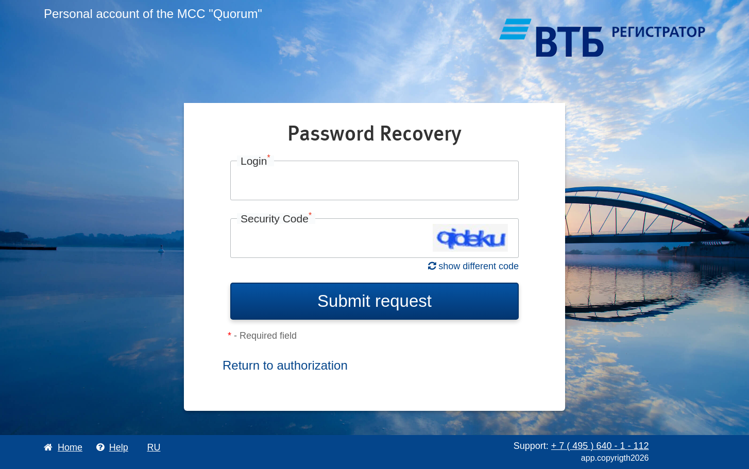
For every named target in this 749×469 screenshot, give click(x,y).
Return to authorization (285, 365)
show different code (473, 266)
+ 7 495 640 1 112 (600, 446)
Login (255, 160)
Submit (374, 300)
